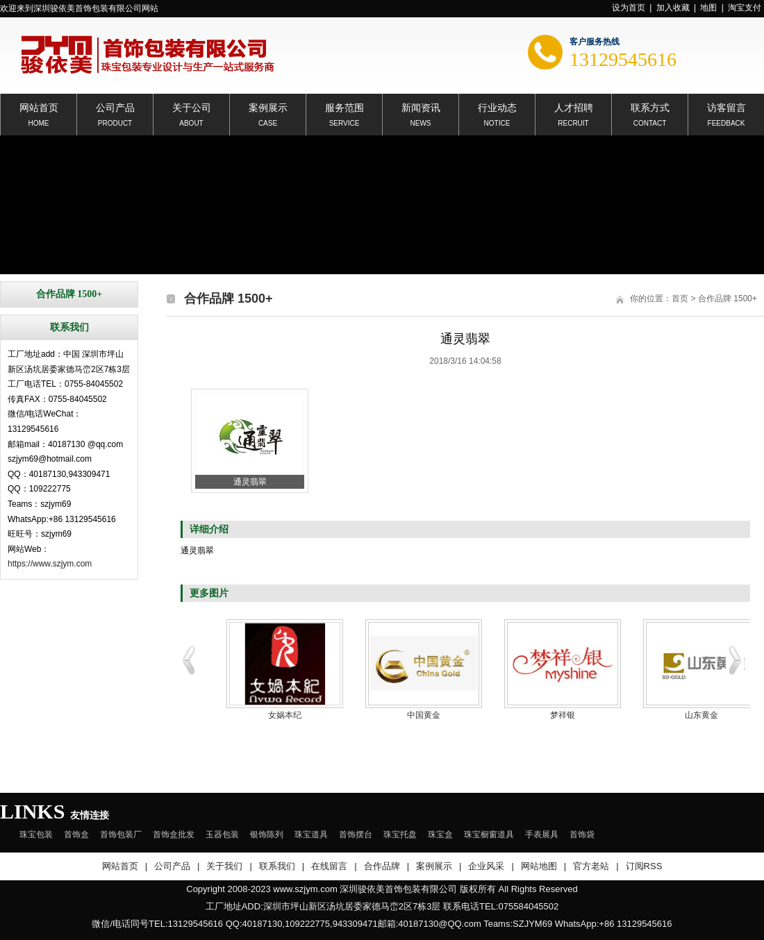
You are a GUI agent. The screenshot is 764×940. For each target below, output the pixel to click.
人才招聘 (573, 106)
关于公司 (191, 106)
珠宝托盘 (400, 834)
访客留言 (726, 106)
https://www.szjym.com (50, 564)
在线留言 (329, 866)
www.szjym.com (305, 889)
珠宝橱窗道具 (489, 834)
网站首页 (38, 106)
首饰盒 (76, 834)
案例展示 (268, 106)
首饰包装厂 (121, 834)
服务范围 (344, 106)
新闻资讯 (420, 106)
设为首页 (628, 7)
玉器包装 (222, 834)
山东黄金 (701, 715)
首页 (680, 298)
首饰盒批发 (173, 834)
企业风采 (486, 866)
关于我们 (224, 866)
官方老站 (591, 866)
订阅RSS (644, 866)
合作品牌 (382, 866)
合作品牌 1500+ (727, 298)
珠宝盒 (440, 834)
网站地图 (539, 866)
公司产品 (115, 106)
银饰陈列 (266, 834)
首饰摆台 (355, 834)
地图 (708, 7)
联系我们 (277, 866)
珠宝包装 (36, 834)
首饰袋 (582, 834)
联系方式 (650, 106)
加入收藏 (673, 7)
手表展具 (541, 834)
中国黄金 (423, 715)
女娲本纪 (284, 715)
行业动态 (497, 106)
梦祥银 (562, 715)
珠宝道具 (311, 834)
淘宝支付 (744, 7)
